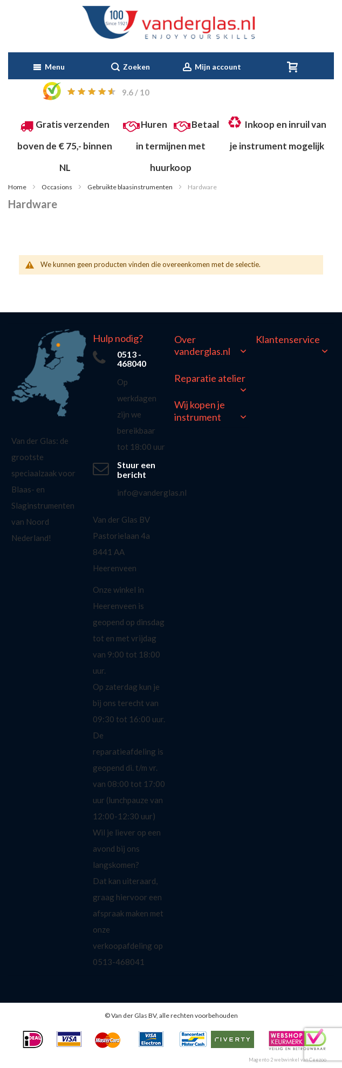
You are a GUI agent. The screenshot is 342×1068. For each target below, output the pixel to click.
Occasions (57, 187)
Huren (154, 124)
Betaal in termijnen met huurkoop (177, 146)
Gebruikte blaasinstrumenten (130, 187)
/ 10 (135, 92)
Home (18, 187)
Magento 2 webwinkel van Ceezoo (287, 1060)
